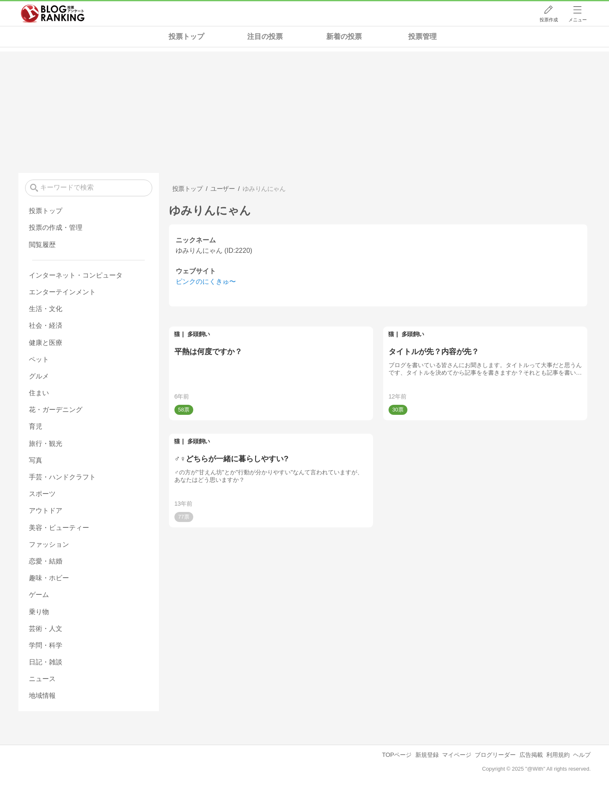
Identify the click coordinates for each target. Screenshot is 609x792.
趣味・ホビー (49, 577)
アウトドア (45, 510)
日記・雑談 (45, 662)
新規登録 (427, 754)
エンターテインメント (62, 292)
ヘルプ (582, 754)
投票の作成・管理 (55, 227)
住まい (39, 392)
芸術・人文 (45, 628)
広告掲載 (531, 754)
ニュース (42, 678)
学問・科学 (45, 645)
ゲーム (39, 594)
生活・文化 (45, 308)
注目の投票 (265, 37)
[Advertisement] (304, 110)
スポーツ (42, 493)
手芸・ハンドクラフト (62, 477)
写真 (35, 460)
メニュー (577, 19)
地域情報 (42, 695)
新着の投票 (344, 37)
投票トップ (186, 37)
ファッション (49, 544)
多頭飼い (198, 334)
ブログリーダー (495, 754)
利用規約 (558, 754)
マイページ (456, 754)
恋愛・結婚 (45, 561)
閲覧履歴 (42, 244)
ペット (39, 359)
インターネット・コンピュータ (76, 275)
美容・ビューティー (59, 527)
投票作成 (549, 19)
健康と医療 (45, 342)
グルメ (39, 376)
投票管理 (422, 37)
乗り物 (39, 611)
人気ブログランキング (52, 14)
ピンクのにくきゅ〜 (206, 281)
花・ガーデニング (55, 409)
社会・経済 (45, 325)
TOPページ (397, 754)
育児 (35, 426)
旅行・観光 (45, 443)
